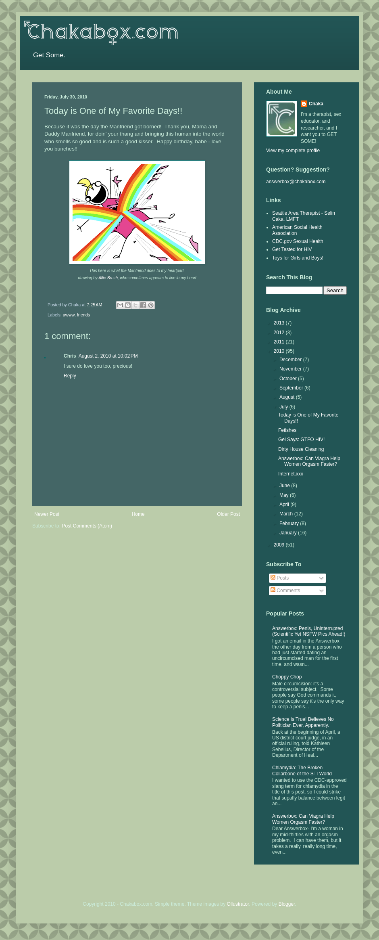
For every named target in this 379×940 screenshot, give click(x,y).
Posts (280, 578)
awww (69, 314)
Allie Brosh (108, 278)
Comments (285, 590)
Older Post (228, 514)
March (286, 514)
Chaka (316, 104)
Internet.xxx (290, 474)
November (291, 369)
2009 (280, 545)
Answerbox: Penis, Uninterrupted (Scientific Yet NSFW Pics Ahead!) (308, 631)
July (284, 407)
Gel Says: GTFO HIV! (301, 439)
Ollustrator (238, 904)
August (287, 397)
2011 (280, 342)
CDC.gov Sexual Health (297, 241)
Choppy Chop (287, 677)
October (288, 378)
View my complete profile (293, 150)
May (284, 495)
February (289, 523)
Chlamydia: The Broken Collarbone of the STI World (302, 770)
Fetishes (287, 430)
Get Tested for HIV (292, 249)
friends (83, 314)
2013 (280, 323)
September (291, 388)
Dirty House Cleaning (301, 449)
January (288, 533)
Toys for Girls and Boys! (297, 258)
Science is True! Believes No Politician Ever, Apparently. (303, 722)
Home (138, 514)
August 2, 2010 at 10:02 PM (108, 356)
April (284, 504)
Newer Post (46, 514)
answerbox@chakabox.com (296, 181)
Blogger (287, 904)
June (285, 485)
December (291, 359)
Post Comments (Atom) (87, 526)
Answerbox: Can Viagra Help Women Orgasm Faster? (309, 461)
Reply (70, 376)
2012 (280, 332)
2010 (280, 351)
